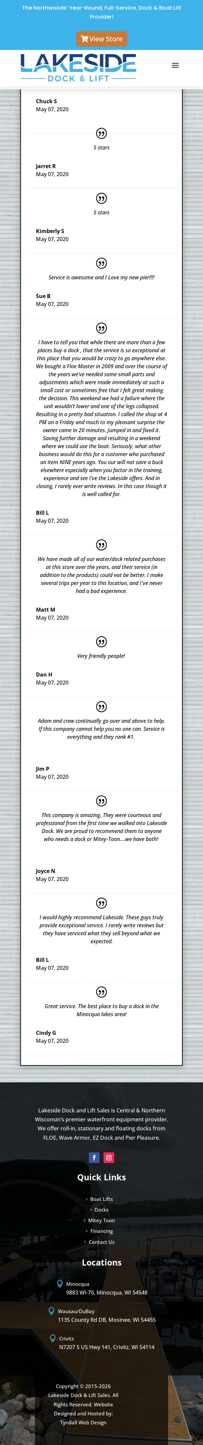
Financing (102, 1231)
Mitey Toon (101, 1220)
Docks (101, 1209)
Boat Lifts (101, 1199)
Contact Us (101, 1242)
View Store (106, 38)
